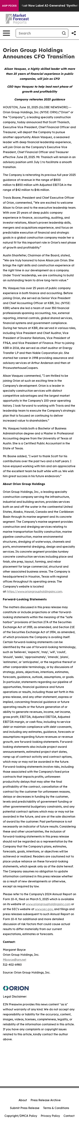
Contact (69, 1116)
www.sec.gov (44, 909)
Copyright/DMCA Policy (20, 1116)
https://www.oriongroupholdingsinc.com (34, 591)
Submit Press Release (24, 1108)
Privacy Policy (50, 1116)
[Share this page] (73, 33)
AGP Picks (9, 5)
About (23, 1100)
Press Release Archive (45, 1100)
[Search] (38, 33)
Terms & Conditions (56, 1108)
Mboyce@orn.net (14, 959)
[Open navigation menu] (6, 33)
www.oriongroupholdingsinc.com (48, 904)
